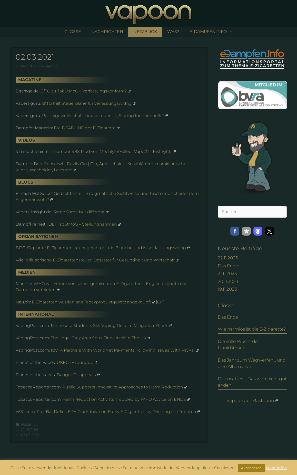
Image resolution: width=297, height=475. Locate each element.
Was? (173, 31)
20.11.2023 (228, 281)
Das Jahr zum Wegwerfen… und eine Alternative (251, 363)
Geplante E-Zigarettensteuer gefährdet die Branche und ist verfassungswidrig (108, 247)
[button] (234, 231)
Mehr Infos (276, 467)
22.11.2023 (228, 257)
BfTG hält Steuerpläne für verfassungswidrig (88, 103)
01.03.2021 (29, 430)
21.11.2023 (227, 273)
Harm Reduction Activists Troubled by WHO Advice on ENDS (126, 399)
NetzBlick (145, 31)
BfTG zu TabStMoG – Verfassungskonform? (86, 91)
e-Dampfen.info (214, 32)
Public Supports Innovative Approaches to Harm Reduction (125, 387)
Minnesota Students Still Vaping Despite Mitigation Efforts (111, 325)
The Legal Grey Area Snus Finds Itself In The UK (100, 337)
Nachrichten (107, 31)
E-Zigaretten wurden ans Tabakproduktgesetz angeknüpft (93, 302)
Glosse (72, 31)
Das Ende (228, 265)
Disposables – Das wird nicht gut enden (252, 382)
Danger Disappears (78, 374)
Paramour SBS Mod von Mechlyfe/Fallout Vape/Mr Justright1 (113, 151)
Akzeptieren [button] (251, 468)
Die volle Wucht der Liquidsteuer (238, 345)
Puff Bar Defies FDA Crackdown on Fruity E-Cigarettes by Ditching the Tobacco (118, 411)
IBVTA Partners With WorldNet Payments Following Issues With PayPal (125, 350)
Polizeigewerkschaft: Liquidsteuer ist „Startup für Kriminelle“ (105, 115)
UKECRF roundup (77, 362)
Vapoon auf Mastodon (252, 400)
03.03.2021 (30, 435)
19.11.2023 (227, 289)
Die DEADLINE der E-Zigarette (87, 127)
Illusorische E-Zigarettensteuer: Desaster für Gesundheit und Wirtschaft (104, 260)
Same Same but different (80, 211)
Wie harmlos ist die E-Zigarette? (252, 329)
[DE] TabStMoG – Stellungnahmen (84, 224)
